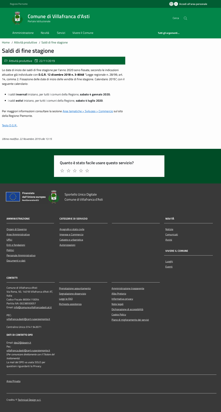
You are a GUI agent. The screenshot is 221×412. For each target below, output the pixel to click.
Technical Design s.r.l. (29, 400)
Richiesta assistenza (70, 304)
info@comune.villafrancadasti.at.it (33, 307)
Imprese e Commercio (71, 234)
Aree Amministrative (18, 234)
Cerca (176, 18)
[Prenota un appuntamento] (171, 4)
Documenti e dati (16, 261)
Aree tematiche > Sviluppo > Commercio (88, 111)
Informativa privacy (122, 299)
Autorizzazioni (67, 245)
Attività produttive (20, 61)
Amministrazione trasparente (128, 288)
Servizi (61, 33)
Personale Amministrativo (21, 255)
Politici (10, 250)
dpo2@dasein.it (22, 343)
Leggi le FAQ (66, 299)
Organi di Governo (17, 229)
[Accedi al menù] (6, 17)
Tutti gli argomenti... (169, 33)
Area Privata (13, 381)
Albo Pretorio (119, 294)
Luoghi (169, 261)
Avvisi (168, 240)
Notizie (169, 229)
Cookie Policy (119, 314)
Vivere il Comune (82, 33)
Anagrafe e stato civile (72, 229)
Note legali (117, 304)
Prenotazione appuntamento (75, 288)
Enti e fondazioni (16, 245)
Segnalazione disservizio (72, 294)
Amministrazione (23, 33)
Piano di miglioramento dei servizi (130, 320)
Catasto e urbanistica (71, 240)
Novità (45, 33)
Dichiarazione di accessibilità (127, 309)
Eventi (169, 267)
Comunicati (171, 234)
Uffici (9, 240)
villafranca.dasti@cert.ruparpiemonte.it (28, 319)
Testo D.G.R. (9, 125)
